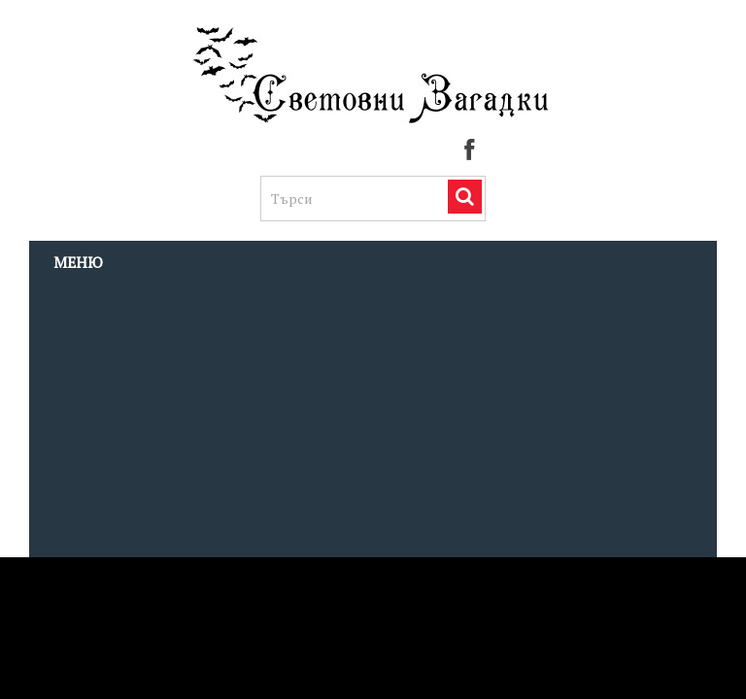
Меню (78, 262)
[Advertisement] (373, 420)
